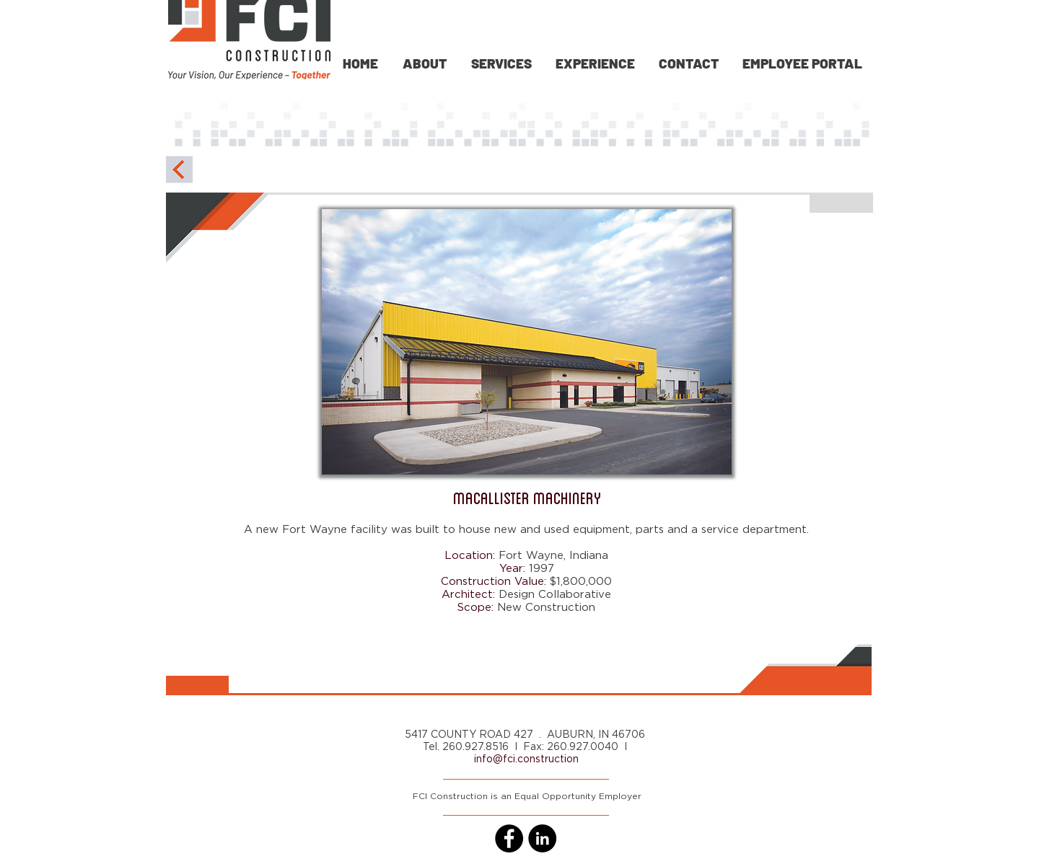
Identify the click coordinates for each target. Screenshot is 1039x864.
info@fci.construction (526, 759)
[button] (500, 63)
